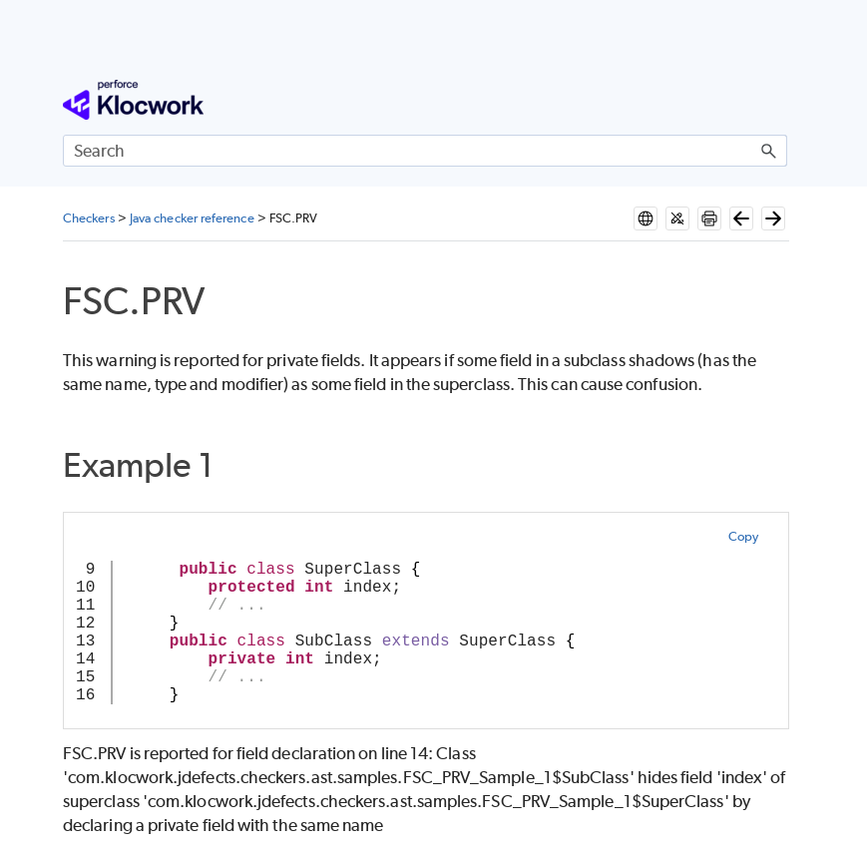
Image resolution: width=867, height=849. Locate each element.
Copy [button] (743, 536)
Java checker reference (192, 218)
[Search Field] (425, 151)
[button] (769, 151)
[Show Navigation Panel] (776, 100)
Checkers (89, 218)
